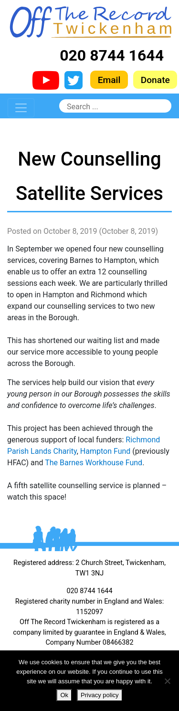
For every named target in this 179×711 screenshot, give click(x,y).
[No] (167, 681)
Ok (64, 695)
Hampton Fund (105, 451)
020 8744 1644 (112, 55)
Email (109, 79)
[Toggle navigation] (21, 107)
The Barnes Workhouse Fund (93, 462)
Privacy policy (99, 695)
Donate (155, 79)
